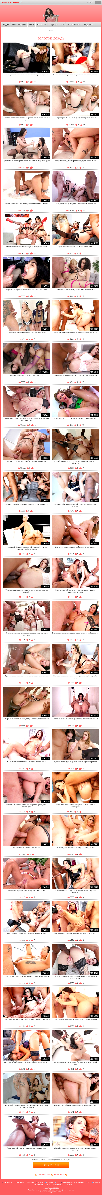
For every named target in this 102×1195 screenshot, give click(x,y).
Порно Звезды (73, 24)
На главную (8, 1182)
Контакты (96, 1182)
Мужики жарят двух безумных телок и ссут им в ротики (75, 762)
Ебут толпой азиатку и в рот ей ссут (26, 848)
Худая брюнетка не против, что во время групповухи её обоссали (75, 462)
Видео (6, 24)
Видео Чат (89, 24)
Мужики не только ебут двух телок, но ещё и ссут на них (26, 504)
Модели (40, 1182)
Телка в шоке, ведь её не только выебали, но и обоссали (75, 418)
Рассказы (41, 24)
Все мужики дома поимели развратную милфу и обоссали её (75, 633)
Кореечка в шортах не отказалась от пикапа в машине (26, 289)
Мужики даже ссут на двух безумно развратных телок (26, 247)
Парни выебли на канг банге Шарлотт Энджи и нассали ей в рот (27, 119)
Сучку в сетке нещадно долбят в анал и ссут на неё (26, 461)
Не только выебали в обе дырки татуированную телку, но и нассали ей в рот (75, 720)
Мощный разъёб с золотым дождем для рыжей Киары (75, 118)
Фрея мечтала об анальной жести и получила (75, 247)
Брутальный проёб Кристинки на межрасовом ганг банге (75, 332)
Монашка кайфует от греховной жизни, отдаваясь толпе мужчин (75, 505)
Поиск (48, 1185)
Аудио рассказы (56, 24)
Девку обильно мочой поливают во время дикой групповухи (27, 1019)
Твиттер (69, 1185)
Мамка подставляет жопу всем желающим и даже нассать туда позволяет (27, 419)
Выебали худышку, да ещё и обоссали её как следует (75, 547)
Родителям (30, 1182)
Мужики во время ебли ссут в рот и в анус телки (26, 890)
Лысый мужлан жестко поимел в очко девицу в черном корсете (75, 1149)
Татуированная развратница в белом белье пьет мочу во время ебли (27, 591)
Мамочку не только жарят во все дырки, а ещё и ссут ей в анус (75, 677)
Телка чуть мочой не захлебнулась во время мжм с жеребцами (75, 806)
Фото (31, 24)
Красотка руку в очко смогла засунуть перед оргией (75, 848)
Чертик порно (59, 1175)
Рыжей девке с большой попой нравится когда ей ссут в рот (26, 75)
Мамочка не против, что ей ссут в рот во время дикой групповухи (26, 806)
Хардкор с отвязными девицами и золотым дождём (26, 332)
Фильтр (51, 31)
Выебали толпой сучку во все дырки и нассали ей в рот (75, 1105)
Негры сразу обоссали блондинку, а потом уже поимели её (26, 719)
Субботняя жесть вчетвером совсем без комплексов (75, 289)
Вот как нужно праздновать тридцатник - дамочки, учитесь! (75, 75)
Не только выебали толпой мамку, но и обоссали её (26, 762)
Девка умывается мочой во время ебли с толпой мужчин (75, 1019)
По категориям (19, 24)
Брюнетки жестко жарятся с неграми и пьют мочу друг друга (26, 161)
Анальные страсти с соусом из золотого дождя (26, 375)
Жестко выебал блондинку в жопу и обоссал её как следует (26, 1062)
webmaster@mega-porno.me (64, 1190)
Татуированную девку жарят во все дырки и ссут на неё (75, 161)
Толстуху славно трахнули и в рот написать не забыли (75, 204)
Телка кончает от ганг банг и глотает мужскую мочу (26, 933)
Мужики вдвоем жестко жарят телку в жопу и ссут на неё (75, 375)
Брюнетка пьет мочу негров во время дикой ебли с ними (26, 676)
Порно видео (19, 1182)
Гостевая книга (38, 1185)
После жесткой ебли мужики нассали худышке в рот (27, 1148)
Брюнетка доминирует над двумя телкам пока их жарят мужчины (27, 634)
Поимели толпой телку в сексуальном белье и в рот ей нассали (75, 891)
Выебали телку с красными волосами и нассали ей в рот (75, 933)
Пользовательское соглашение (73, 1182)
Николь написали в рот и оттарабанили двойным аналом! (27, 204)
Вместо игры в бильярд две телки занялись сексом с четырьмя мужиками (75, 591)
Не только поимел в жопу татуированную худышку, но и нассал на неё (75, 977)
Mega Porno (48, 1188)
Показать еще (51, 1165)
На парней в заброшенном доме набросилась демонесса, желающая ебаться (26, 1106)
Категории (49, 1182)
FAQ (88, 1182)
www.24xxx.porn (43, 1175)
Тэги (58, 1182)
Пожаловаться (58, 1185)
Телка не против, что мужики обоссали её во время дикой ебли (75, 1063)
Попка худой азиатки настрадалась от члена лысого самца (27, 976)
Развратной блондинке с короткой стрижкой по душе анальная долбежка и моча (27, 548)
